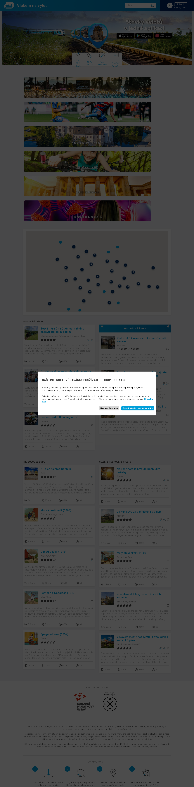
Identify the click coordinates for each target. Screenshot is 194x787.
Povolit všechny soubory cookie (138, 408)
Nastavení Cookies (109, 408)
